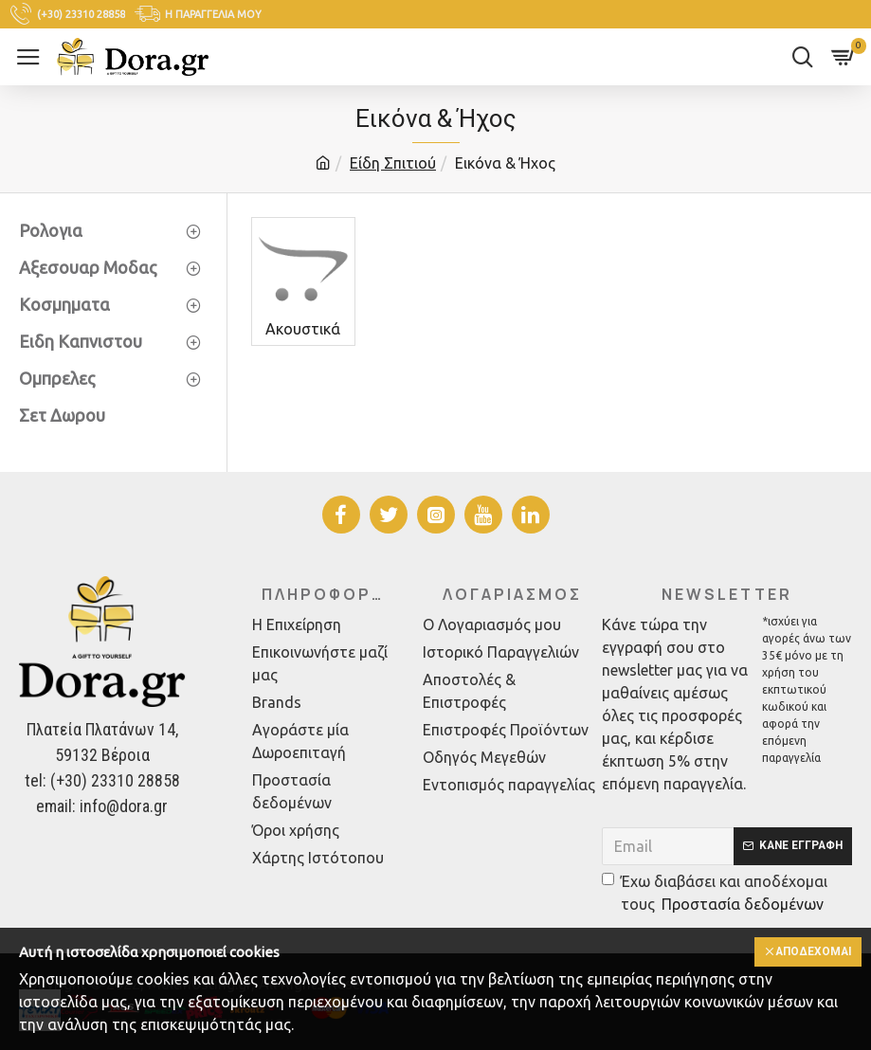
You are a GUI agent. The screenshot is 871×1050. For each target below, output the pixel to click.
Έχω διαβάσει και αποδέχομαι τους (714, 894)
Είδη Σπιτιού (393, 163)
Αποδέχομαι (811, 952)
